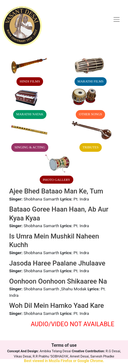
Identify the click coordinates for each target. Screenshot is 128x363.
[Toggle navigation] (117, 20)
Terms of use (64, 345)
